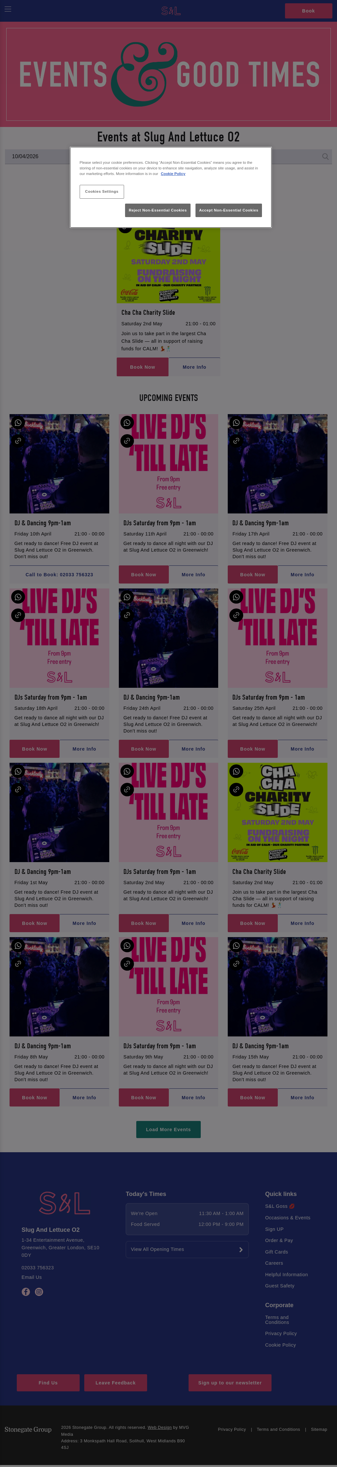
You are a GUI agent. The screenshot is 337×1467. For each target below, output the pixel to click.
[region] (171, 187)
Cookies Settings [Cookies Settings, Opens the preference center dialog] (101, 191)
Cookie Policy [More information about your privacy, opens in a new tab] (173, 174)
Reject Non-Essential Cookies (158, 210)
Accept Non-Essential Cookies (228, 210)
